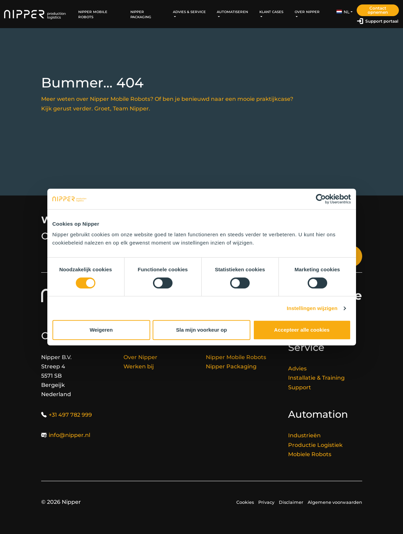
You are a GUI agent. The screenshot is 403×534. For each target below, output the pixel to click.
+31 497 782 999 (70, 415)
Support (299, 387)
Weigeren (101, 330)
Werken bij (138, 366)
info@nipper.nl (69, 435)
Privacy (266, 502)
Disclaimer (291, 502)
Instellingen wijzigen (312, 308)
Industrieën (304, 435)
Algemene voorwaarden (335, 502)
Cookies (245, 502)
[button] (344, 12)
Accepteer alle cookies (302, 330)
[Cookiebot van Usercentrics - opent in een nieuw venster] (321, 199)
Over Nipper (140, 357)
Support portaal (381, 21)
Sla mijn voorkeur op (201, 330)
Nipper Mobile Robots (92, 14)
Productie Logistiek (315, 445)
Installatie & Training (316, 378)
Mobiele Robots (309, 454)
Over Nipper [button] (307, 11)
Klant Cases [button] (271, 11)
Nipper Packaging (140, 14)
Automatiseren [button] (232, 11)
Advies (297, 368)
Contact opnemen (378, 10)
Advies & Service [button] (189, 11)
